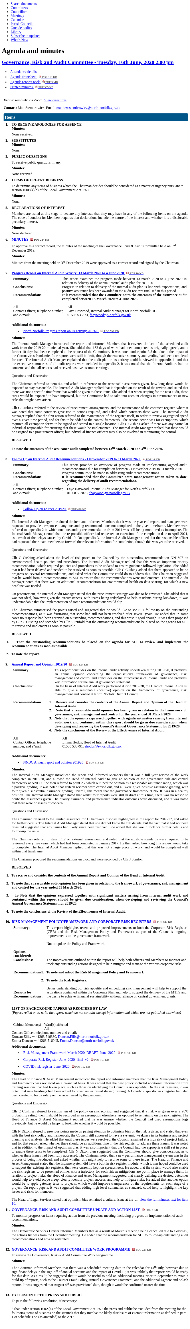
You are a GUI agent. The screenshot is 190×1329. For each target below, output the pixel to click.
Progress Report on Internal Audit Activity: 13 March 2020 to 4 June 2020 (78, 273)
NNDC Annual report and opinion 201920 (63, 762)
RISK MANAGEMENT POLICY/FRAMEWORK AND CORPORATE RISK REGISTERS (92, 922)
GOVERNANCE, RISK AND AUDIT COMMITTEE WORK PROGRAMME (81, 1249)
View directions (55, 100)
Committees (19, 8)
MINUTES (30, 239)
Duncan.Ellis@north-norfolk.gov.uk (83, 1036)
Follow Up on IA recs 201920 (54, 509)
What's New (19, 40)
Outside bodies (21, 28)
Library (16, 32)
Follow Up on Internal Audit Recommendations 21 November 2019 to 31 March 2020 (86, 459)
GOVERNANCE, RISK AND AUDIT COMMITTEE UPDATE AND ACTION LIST (85, 1210)
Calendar (17, 20)
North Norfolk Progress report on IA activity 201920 (71, 331)
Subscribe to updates (25, 36)
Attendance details (23, 72)
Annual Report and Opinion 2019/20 (50, 664)
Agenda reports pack (34, 82)
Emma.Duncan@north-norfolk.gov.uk (87, 1040)
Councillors (19, 12)
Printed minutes (31, 87)
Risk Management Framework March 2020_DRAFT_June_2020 (79, 1053)
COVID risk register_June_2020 (56, 1066)
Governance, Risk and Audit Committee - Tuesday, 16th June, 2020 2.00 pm (88, 62)
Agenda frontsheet (33, 77)
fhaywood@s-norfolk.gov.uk (109, 493)
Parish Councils (22, 24)
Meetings (17, 16)
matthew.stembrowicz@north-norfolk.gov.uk (88, 108)
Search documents (24, 4)
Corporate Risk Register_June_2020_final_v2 (66, 1059)
